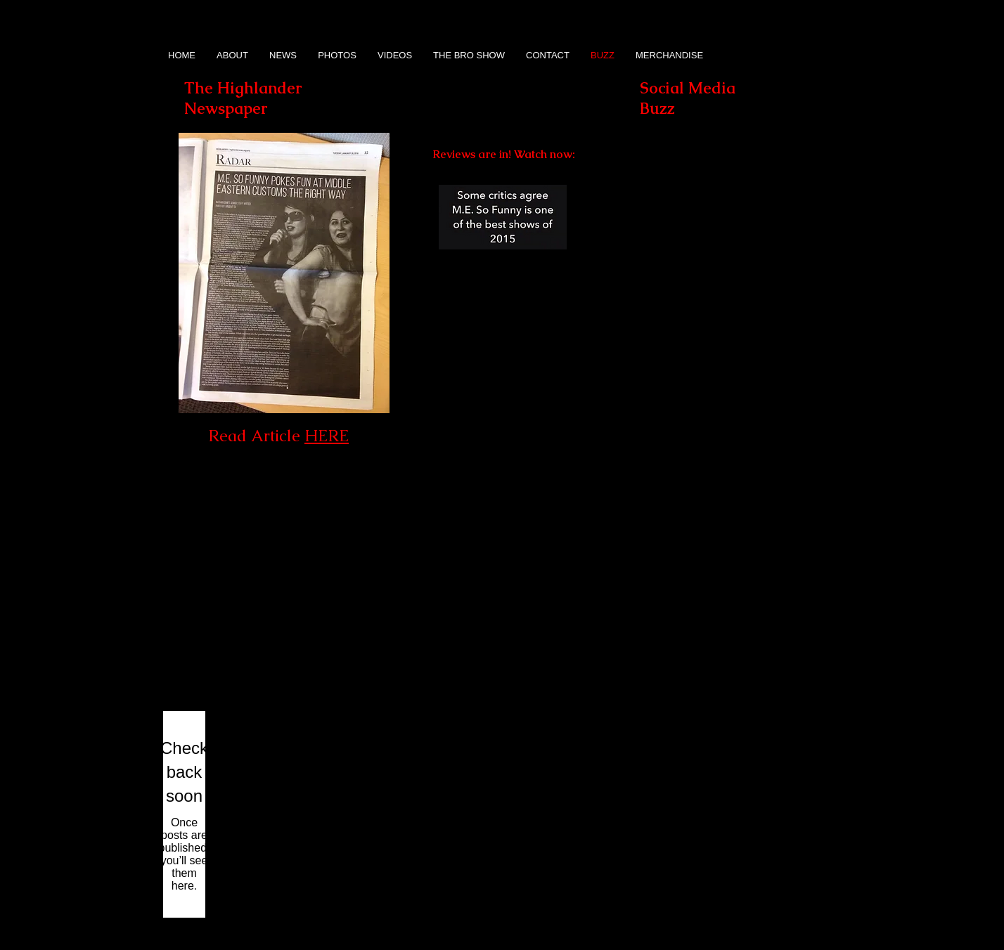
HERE (326, 435)
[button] (702, 279)
